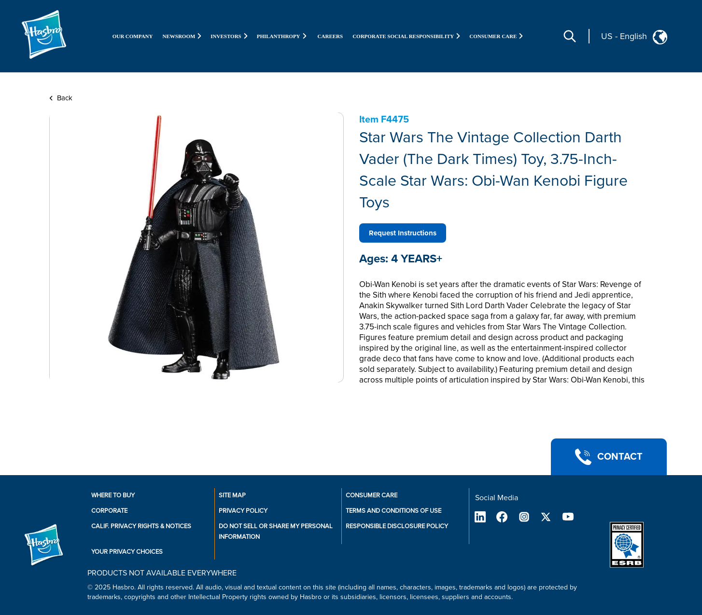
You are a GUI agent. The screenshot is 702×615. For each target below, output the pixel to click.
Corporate (109, 511)
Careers (330, 36)
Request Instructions (402, 233)
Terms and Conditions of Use (393, 511)
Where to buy (113, 495)
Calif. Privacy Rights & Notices (141, 526)
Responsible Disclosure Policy (397, 526)
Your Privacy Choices (127, 552)
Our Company (132, 36)
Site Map (232, 495)
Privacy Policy (243, 511)
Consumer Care (371, 495)
